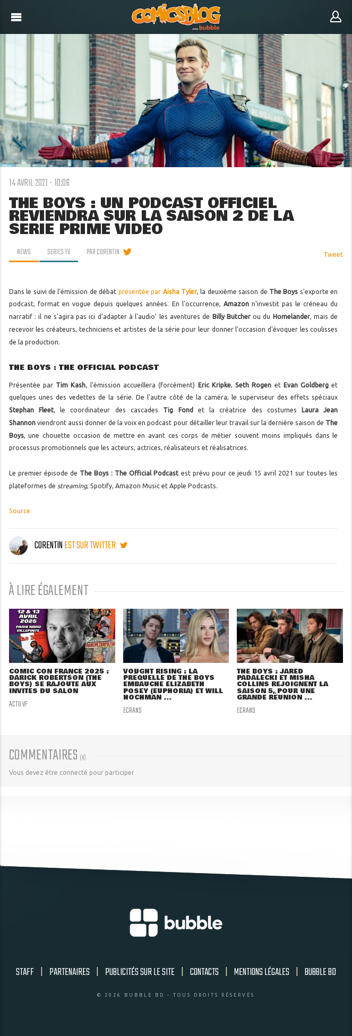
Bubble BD (320, 972)
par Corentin (103, 252)
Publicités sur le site (140, 972)
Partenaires (69, 972)
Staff (25, 972)
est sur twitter (95, 546)
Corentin (36, 546)
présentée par (157, 291)
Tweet (333, 254)
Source (19, 510)
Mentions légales (261, 972)
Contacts (204, 972)
